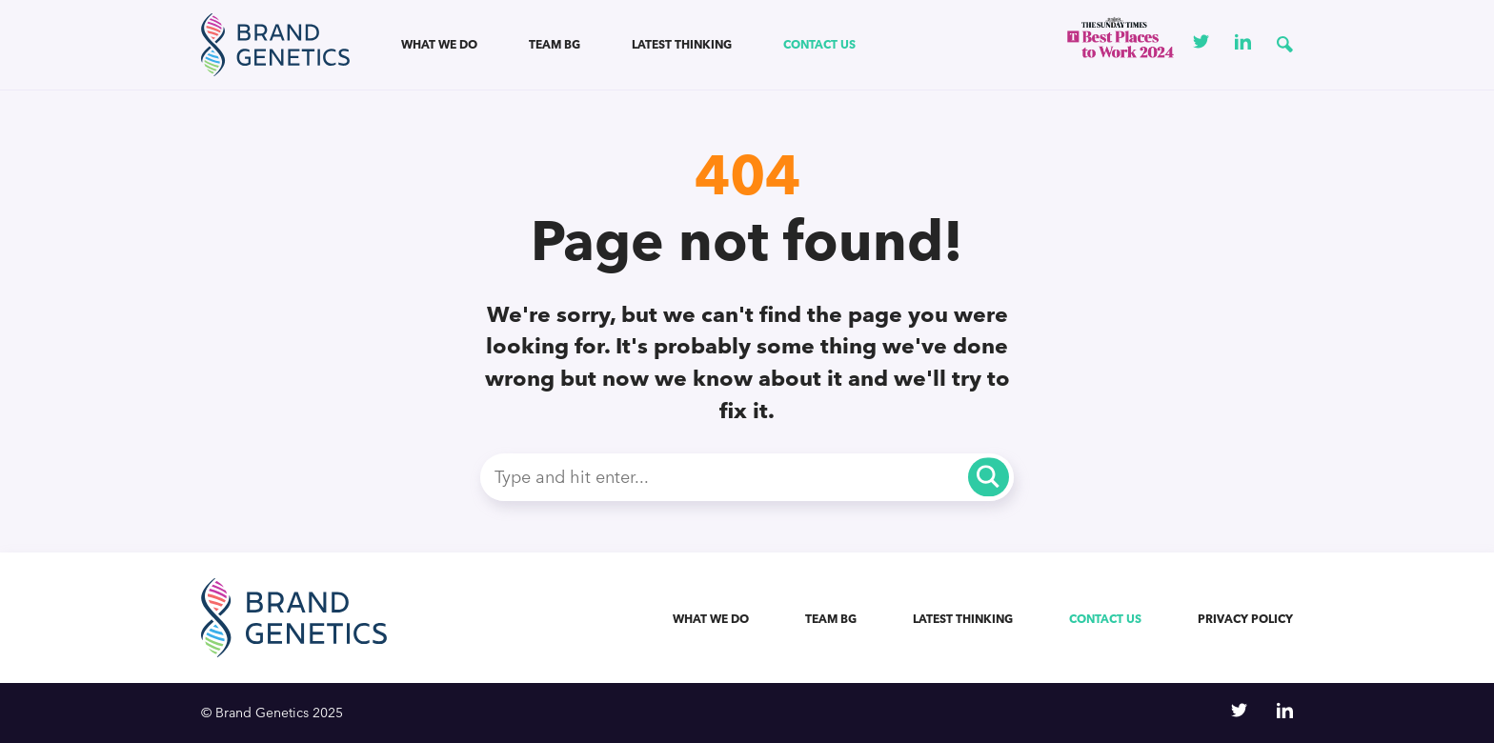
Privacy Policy (1245, 619)
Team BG (554, 44)
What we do (439, 44)
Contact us (819, 44)
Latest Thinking (682, 44)
